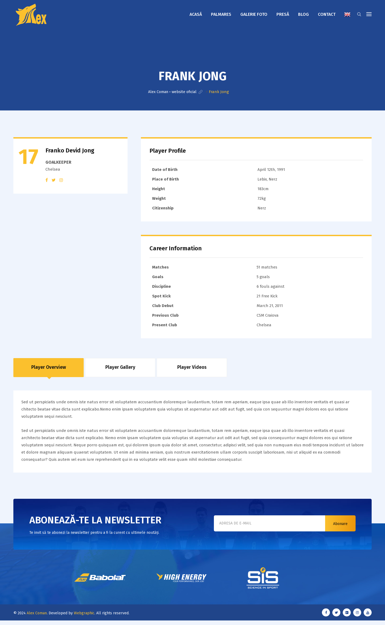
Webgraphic (84, 617)
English (347, 14)
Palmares (221, 14)
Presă (282, 14)
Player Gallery (120, 369)
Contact (327, 14)
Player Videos (192, 369)
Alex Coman (37, 617)
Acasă (196, 14)
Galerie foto (253, 14)
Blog (303, 14)
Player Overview (48, 369)
